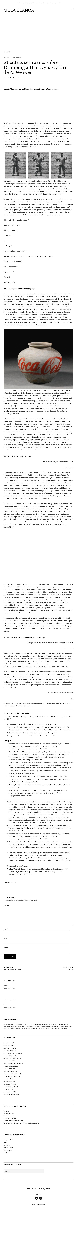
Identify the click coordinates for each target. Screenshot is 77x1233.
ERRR (5, 1134)
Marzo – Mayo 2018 (10, 1042)
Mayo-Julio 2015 (9, 1060)
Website (6, 941)
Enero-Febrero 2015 (10, 1063)
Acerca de (6, 977)
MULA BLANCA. (41, 1196)
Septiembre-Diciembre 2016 (13, 1050)
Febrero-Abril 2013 (10, 1084)
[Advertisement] (38, 35)
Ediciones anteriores (9, 980)
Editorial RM (7, 1137)
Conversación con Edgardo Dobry (13, 1112)
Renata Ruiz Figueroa (12, 78)
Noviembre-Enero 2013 (11, 1086)
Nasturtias (68, 960)
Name (6, 929)
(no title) (6, 1103)
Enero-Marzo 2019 (10, 1037)
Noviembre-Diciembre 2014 (12, 1065)
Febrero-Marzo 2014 (10, 1076)
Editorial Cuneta (8, 1139)
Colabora (49, 3)
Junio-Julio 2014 (9, 1071)
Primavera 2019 (9, 1035)
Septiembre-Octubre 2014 (12, 1068)
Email (6, 935)
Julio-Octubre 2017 (10, 1047)
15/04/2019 (6, 57)
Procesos (7, 52)
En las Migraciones (9, 1105)
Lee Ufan (6, 1145)
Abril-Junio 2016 (9, 1053)
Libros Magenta (8, 1142)
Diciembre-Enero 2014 (11, 1078)
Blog (18, 3)
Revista (42, 3)
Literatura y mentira (9, 1108)
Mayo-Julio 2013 (9, 1081)
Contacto (57, 3)
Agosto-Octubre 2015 (11, 1058)
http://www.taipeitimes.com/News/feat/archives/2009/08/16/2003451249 (42, 768)
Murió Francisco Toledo (10, 1110)
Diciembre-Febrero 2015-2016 (13, 1055)
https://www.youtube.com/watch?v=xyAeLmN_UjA (28, 749)
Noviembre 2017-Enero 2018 (13, 1045)
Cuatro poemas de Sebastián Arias (12, 960)
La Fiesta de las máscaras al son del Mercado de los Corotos (21, 1115)
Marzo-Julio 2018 (10, 1040)
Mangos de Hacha (9, 1132)
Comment (7, 905)
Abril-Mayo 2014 (9, 1073)
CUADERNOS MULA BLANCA (29, 3)
